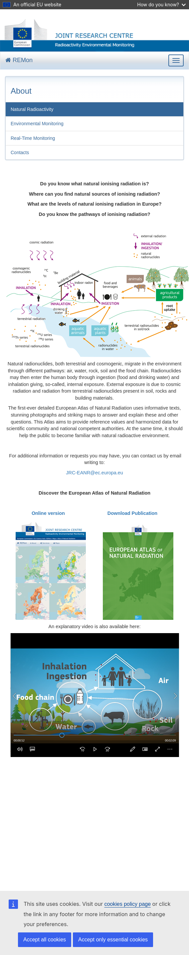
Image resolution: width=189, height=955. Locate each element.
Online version (48, 513)
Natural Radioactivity (32, 109)
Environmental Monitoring (37, 123)
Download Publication (132, 513)
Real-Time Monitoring (33, 138)
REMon (19, 60)
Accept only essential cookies (113, 939)
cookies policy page (127, 904)
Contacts (20, 152)
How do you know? (161, 4)
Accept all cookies (44, 939)
